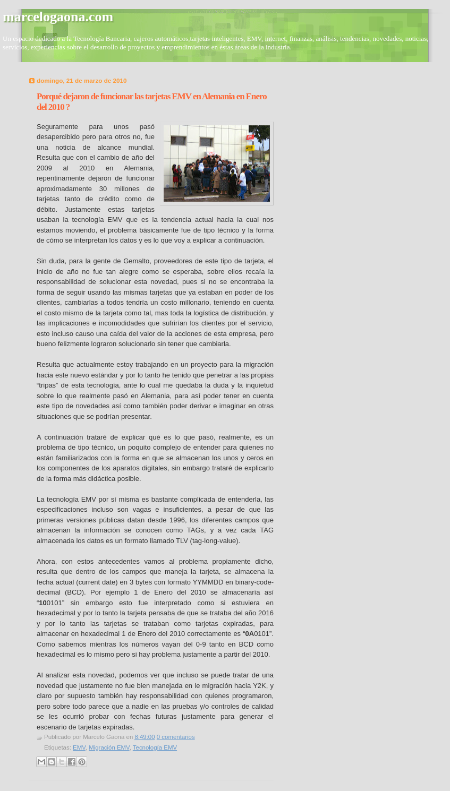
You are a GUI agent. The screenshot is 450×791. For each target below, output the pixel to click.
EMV (79, 747)
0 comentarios (176, 737)
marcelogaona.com (58, 16)
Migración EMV (109, 747)
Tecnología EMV (155, 747)
